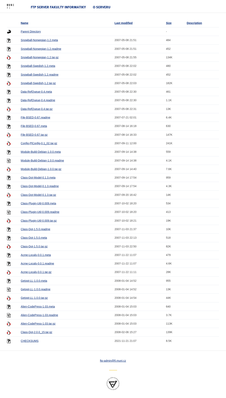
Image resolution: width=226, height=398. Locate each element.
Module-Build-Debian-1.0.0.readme (42, 160)
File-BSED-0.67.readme (35, 117)
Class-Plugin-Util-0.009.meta (38, 203)
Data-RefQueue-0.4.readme (38, 100)
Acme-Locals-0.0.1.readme (37, 263)
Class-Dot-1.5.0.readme (35, 229)
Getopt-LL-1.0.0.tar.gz (34, 297)
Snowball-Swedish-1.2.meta (38, 65)
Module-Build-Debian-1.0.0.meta (41, 151)
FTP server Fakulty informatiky (58, 7)
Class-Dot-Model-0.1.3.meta (38, 177)
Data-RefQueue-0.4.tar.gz (37, 109)
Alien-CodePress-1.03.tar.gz (38, 323)
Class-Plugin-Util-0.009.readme (40, 211)
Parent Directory (31, 31)
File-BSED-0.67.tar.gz (34, 134)
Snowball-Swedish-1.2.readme (40, 74)
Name (24, 23)
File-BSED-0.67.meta (34, 126)
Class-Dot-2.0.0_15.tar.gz (36, 332)
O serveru (102, 7)
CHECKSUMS (29, 340)
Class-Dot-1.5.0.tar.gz (34, 246)
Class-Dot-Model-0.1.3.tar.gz (38, 194)
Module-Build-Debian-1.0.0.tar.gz (41, 169)
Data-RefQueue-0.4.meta (36, 91)
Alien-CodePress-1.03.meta (38, 306)
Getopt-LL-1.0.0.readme (35, 289)
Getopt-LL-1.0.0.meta (34, 280)
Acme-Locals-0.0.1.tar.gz (36, 272)
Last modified (123, 23)
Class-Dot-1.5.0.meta (34, 237)
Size (168, 23)
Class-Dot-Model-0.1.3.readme (40, 186)
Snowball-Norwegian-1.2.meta (39, 40)
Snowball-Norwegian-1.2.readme (41, 48)
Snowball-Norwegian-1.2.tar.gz (40, 57)
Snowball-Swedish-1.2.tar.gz (38, 83)
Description (194, 23)
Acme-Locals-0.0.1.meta (36, 255)
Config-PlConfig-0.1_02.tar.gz (39, 143)
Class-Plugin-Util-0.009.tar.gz (39, 220)
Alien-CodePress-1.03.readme (39, 315)
